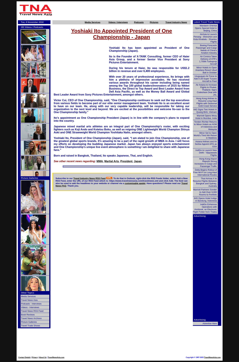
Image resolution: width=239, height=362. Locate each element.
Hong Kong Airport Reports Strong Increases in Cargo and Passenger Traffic (206, 162)
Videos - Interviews (30, 307)
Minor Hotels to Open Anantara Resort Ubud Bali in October (206, 70)
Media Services (92, 22)
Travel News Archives (31, 318)
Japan (138, 161)
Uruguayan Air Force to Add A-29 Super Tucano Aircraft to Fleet (205, 78)
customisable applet (135, 183)
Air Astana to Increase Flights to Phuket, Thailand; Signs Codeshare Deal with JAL (206, 90)
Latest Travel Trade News (207, 22)
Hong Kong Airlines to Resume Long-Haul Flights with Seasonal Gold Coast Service (206, 102)
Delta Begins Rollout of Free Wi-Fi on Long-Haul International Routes (205, 172)
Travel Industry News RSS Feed (89, 178)
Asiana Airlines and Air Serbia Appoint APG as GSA (206, 144)
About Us (42, 357)
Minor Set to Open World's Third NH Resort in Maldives (205, 135)
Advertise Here (210, 323)
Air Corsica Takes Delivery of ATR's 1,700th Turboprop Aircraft (208, 60)
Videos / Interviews (118, 22)
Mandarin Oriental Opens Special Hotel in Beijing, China (206, 28)
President (126, 161)
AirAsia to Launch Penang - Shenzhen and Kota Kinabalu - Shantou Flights (205, 38)
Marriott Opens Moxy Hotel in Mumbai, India (206, 116)
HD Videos (26, 27)
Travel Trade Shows (30, 325)
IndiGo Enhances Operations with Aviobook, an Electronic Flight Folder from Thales (205, 208)
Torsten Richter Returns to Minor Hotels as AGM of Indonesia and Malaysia (205, 126)
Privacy (35, 357)
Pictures (154, 22)
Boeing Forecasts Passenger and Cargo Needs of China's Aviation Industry (206, 49)
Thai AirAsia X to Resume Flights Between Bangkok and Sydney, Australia (205, 182)
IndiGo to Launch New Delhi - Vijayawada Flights (206, 152)
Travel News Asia (29, 300)
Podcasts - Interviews (31, 303)
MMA (100, 161)
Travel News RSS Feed (32, 311)
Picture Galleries (29, 178)
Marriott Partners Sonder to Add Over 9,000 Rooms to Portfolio (205, 192)
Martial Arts (111, 161)
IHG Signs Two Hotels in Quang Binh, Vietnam (205, 110)
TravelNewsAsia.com (56, 357)
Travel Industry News (176, 22)
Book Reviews (28, 314)
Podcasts (139, 22)
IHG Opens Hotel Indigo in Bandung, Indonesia (205, 199)
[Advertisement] (138, 10)
